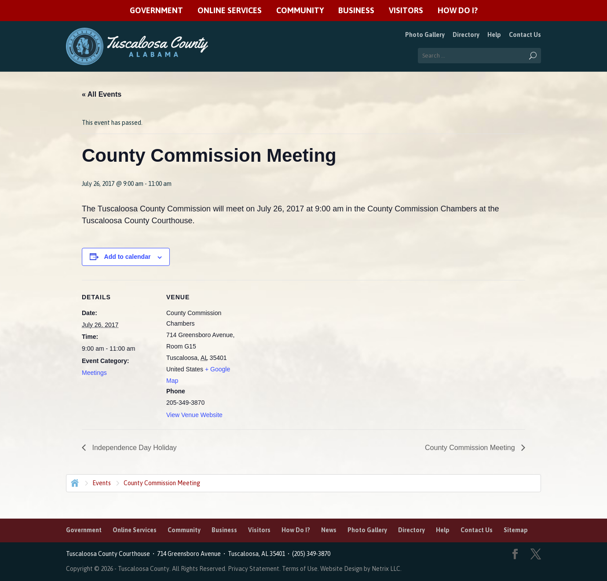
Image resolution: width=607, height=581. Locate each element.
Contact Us (525, 34)
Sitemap (516, 530)
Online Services (229, 11)
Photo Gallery (425, 34)
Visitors (406, 11)
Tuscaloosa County (143, 568)
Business (356, 11)
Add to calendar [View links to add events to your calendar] (127, 256)
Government (156, 11)
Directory (466, 34)
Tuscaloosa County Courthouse (109, 553)
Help (494, 34)
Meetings (94, 372)
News (328, 530)
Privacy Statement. (254, 568)
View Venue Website (194, 414)
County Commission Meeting (471, 447)
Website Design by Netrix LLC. (361, 568)
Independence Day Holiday (133, 447)
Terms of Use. (301, 568)
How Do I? (458, 11)
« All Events (101, 94)
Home (74, 482)
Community (300, 11)
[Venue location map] (297, 340)
